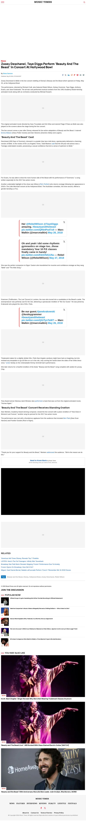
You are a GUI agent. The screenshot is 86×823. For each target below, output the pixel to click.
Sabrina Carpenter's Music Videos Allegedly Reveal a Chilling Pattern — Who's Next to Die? (39, 608)
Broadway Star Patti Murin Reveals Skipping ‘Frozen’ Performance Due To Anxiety (30, 564)
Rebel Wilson (59, 577)
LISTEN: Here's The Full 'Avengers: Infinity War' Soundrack (22, 561)
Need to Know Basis (38, 460)
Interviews (32, 803)
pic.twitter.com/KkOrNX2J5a (38, 255)
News (3, 61)
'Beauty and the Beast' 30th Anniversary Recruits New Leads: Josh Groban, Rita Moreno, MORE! (39, 792)
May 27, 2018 (56, 258)
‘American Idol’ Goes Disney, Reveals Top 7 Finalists (20, 558)
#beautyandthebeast (44, 226)
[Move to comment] (83, 75)
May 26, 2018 (55, 232)
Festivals (72, 803)
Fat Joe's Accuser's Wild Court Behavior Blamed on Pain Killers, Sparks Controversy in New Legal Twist (43, 629)
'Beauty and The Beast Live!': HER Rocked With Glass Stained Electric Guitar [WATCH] (35, 745)
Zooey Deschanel (48, 577)
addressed (50, 452)
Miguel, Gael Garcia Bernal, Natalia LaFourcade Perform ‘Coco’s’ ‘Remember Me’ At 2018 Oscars (36, 570)
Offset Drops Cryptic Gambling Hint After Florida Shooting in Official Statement (36, 598)
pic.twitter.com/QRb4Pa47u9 (38, 229)
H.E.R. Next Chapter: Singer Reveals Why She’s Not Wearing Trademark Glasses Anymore (36, 699)
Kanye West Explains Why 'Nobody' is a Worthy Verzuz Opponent (31, 619)
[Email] (80, 75)
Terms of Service (46, 813)
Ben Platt (66, 418)
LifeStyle (62, 803)
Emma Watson (6, 133)
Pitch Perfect (44, 184)
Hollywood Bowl (35, 577)
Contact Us (35, 813)
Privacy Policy (59, 813)
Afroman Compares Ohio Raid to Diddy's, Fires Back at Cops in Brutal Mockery (35, 639)
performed (38, 401)
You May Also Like (15, 653)
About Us (25, 813)
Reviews (42, 803)
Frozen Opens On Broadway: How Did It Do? (17, 567)
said (53, 144)
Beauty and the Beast (15, 577)
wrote (8, 363)
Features (20, 803)
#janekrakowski (46, 311)
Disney (25, 577)
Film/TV (52, 803)
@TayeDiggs (51, 224)
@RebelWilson (34, 224)
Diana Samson (8, 73)
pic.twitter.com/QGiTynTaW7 (38, 320)
